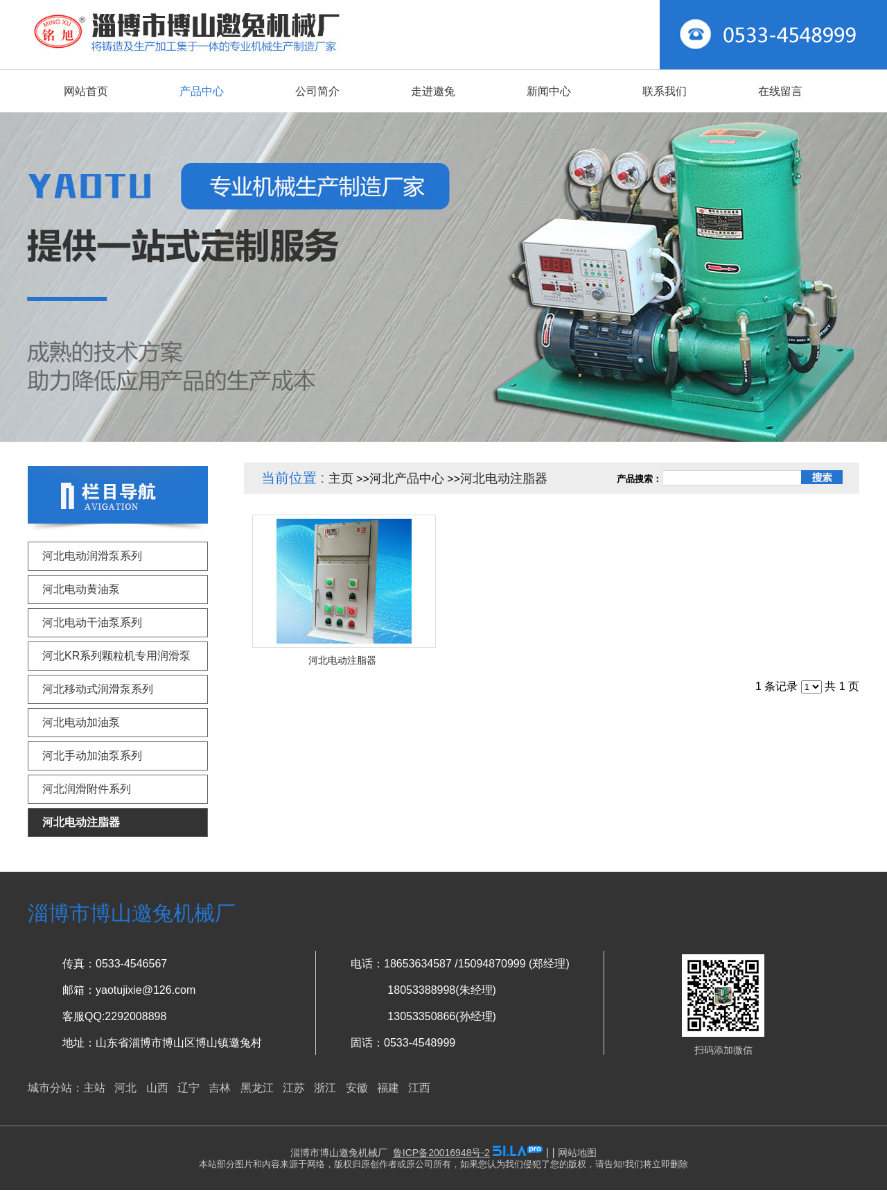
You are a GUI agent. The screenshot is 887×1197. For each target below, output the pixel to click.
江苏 (294, 1088)
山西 (157, 1088)
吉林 (220, 1088)
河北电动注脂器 (503, 478)
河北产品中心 (406, 478)
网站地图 (577, 1152)
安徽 (357, 1088)
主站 (94, 1088)
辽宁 (188, 1088)
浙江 (325, 1088)
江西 (419, 1088)
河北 (125, 1088)
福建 (388, 1088)
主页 (340, 478)
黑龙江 (257, 1088)
